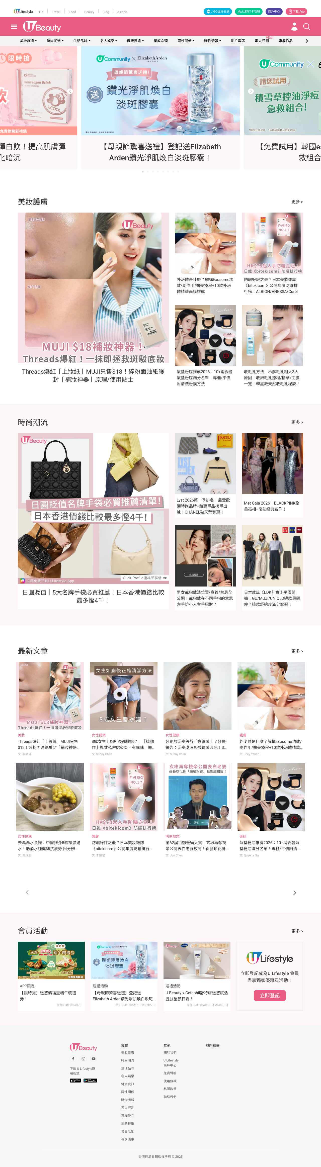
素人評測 (127, 1108)
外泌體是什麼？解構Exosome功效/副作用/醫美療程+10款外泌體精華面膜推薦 (205, 285)
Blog (106, 12)
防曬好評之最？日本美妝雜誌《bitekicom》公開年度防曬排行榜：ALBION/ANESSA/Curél (271, 285)
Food (72, 12)
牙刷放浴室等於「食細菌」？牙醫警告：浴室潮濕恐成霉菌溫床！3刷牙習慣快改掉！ (197, 747)
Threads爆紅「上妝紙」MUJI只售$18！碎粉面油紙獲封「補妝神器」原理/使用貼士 (49, 747)
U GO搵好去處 (217, 11)
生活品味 (80, 41)
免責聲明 (170, 1073)
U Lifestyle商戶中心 (171, 1062)
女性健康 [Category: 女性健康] (99, 735)
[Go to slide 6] (168, 171)
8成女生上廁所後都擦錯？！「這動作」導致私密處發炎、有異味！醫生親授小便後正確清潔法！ (123, 747)
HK (41, 12)
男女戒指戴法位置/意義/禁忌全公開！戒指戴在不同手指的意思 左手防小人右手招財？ (205, 598)
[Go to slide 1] (142, 171)
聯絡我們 (170, 1097)
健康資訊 (134, 41)
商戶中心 (274, 11)
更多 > (297, 201)
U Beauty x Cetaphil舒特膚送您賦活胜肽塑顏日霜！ (197, 996)
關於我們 (170, 1052)
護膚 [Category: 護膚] (243, 735)
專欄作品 (127, 1116)
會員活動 (127, 1131)
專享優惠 (127, 1139)
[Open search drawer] (306, 26)
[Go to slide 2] (147, 171)
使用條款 (170, 1081)
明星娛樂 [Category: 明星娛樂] (173, 836)
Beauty (89, 12)
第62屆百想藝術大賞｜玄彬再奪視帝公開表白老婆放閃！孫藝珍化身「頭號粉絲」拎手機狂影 (196, 848)
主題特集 (127, 1123)
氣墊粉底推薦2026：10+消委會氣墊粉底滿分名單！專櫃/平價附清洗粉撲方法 (205, 377)
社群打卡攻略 (248, 11)
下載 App (296, 11)
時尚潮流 (54, 41)
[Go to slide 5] (163, 171)
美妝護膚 (27, 41)
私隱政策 (170, 1089)
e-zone (122, 12)
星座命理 (161, 41)
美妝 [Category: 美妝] (21, 735)
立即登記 (270, 996)
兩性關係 (185, 41)
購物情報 (211, 41)
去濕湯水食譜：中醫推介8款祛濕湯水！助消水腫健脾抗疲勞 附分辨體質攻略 (49, 848)
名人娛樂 (107, 41)
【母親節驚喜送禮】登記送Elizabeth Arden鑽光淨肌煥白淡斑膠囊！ (123, 996)
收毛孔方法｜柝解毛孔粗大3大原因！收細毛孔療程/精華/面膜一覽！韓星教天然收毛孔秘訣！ (272, 377)
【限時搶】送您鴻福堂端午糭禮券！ (48, 996)
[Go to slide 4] (157, 171)
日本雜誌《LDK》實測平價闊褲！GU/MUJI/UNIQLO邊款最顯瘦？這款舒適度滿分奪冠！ (272, 598)
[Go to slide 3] (152, 171)
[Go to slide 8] (178, 171)
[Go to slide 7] (173, 171)
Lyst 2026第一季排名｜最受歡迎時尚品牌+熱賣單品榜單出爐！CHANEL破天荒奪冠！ (203, 506)
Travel (56, 12)
